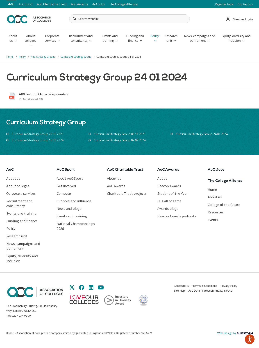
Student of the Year (172, 193)
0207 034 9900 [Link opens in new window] (21, 315)
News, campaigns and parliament (199, 38)
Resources (216, 212)
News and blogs (69, 208)
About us (12, 38)
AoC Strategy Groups (43, 56)
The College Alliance (123, 4)
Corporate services (52, 38)
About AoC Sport (70, 178)
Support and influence (74, 201)
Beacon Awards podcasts (176, 216)
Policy (155, 38)
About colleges (30, 40)
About (162, 178)
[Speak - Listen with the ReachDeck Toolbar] (250, 339)
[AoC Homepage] (29, 18)
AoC (11, 4)
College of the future (224, 204)
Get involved (66, 186)
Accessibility (181, 285)
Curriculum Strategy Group (76, 56)
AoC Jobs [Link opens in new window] (98, 4)
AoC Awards (79, 4)
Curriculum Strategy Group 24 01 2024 (202, 134)
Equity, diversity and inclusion (236, 38)
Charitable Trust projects (127, 193)
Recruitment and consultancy (81, 38)
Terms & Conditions (204, 285)
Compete (64, 193)
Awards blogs (167, 208)
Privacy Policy (229, 285)
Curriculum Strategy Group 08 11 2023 (120, 134)
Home (10, 56)
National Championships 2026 (76, 226)
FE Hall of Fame (169, 201)
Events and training (110, 38)
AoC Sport (26, 4)
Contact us (245, 4)
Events (213, 220)
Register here (224, 4)
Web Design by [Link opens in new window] (235, 333)
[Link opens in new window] (129, 96)
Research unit (171, 38)
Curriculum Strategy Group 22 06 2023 (37, 134)
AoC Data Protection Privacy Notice (210, 290)
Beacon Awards (169, 186)
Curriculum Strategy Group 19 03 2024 (37, 140)
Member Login (239, 19)
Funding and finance (135, 38)
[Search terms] (129, 18)
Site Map (179, 290)
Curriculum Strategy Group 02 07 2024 (120, 140)
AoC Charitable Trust (52, 4)
